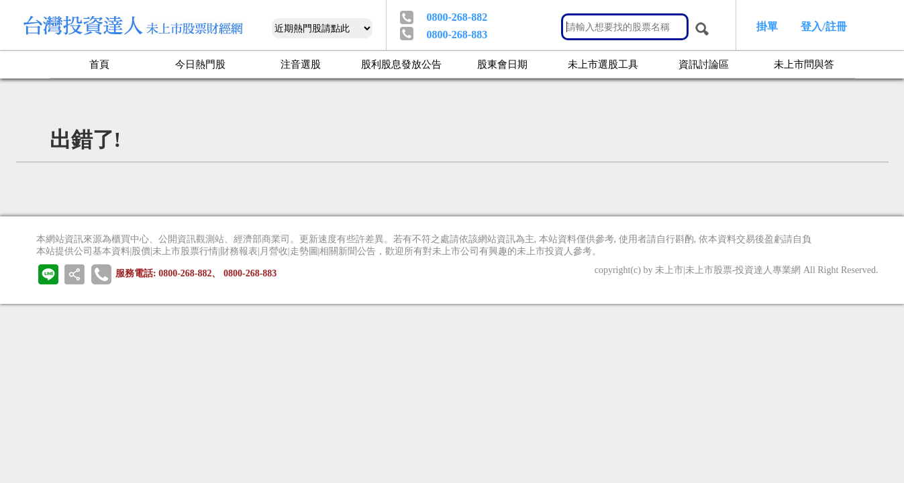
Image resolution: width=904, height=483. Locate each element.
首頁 (99, 63)
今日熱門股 (200, 63)
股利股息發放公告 (401, 63)
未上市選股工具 (603, 63)
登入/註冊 (823, 26)
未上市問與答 (804, 63)
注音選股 (301, 63)
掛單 (767, 26)
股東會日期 (502, 63)
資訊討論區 (704, 63)
